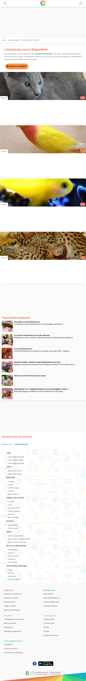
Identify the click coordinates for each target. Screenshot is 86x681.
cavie (10, 485)
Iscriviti (46, 627)
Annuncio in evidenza (13, 594)
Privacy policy (49, 619)
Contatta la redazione (13, 652)
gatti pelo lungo (15, 474)
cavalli (11, 502)
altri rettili (12, 562)
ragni (10, 570)
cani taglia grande (16, 463)
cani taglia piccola (16, 457)
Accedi (46, 631)
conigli (11, 481)
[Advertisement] (43, 22)
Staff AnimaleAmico (13, 641)
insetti (11, 573)
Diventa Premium (11, 598)
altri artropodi (14, 579)
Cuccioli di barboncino (23, 349)
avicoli (11, 514)
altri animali (13, 517)
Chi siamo (8, 644)
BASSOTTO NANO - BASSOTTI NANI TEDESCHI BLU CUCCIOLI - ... (38, 362)
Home (4, 40)
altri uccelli (13, 528)
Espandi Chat (9, 602)
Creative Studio (41, 674)
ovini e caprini (14, 511)
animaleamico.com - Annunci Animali (48, 672)
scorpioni (12, 576)
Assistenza (8, 627)
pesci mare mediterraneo (19, 539)
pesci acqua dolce (16, 536)
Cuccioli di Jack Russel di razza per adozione (32, 335)
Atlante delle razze (51, 602)
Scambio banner (50, 606)
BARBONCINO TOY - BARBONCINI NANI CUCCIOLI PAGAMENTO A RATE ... (41, 389)
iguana (11, 553)
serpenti (11, 559)
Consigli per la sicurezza (14, 619)
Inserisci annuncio (51, 635)
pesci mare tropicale (17, 542)
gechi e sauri (13, 556)
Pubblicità (9, 590)
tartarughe (13, 550)
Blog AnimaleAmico (52, 598)
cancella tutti (6, 444)
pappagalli (12, 525)
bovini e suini (13, 508)
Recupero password (12, 631)
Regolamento (50, 616)
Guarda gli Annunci (17, 66)
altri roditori (13, 494)
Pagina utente (10, 606)
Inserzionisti (48, 594)
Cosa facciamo (10, 648)
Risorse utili (49, 590)
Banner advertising (12, 610)
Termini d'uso (49, 623)
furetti (11, 491)
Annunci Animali (13, 40)
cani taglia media (15, 460)
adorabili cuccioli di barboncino (27, 322)
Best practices (10, 623)
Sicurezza (8, 616)
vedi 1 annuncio (21, 444)
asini (10, 505)
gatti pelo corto (15, 471)
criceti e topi (13, 488)
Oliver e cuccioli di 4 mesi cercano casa (30, 376)
